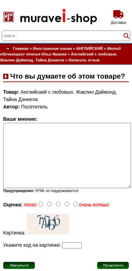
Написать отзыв (84, 60)
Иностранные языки (52, 48)
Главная (21, 48)
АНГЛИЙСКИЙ (89, 48)
